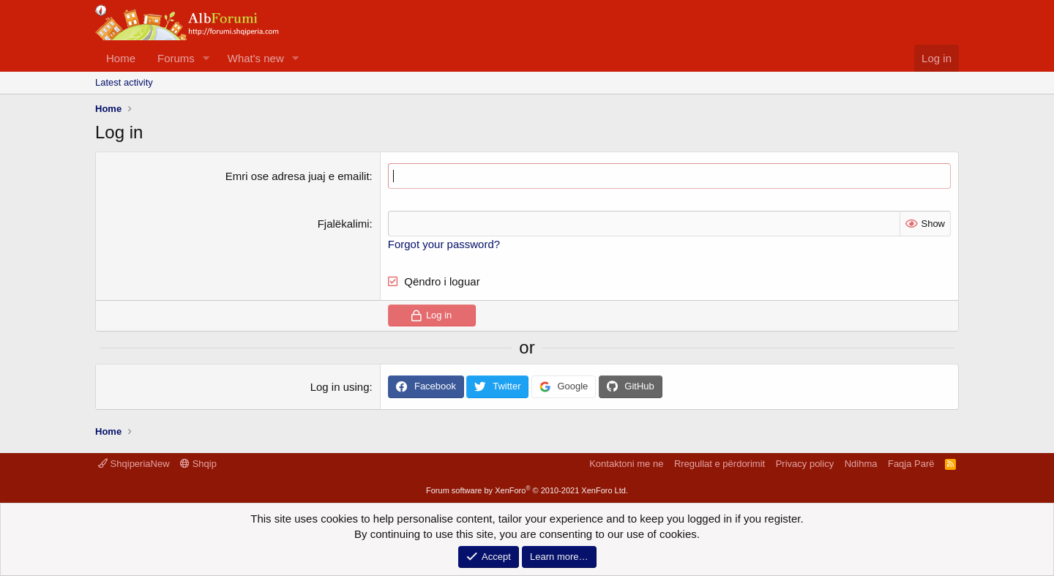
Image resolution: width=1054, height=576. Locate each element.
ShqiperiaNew (134, 463)
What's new (256, 58)
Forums (176, 58)
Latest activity (124, 82)
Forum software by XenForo (527, 490)
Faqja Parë (911, 463)
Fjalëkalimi (344, 223)
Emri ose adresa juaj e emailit (297, 176)
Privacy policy (805, 463)
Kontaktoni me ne (626, 463)
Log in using (340, 387)
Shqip (198, 463)
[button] (206, 58)
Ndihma (861, 463)
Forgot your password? (444, 244)
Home (120, 58)
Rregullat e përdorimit (719, 463)
